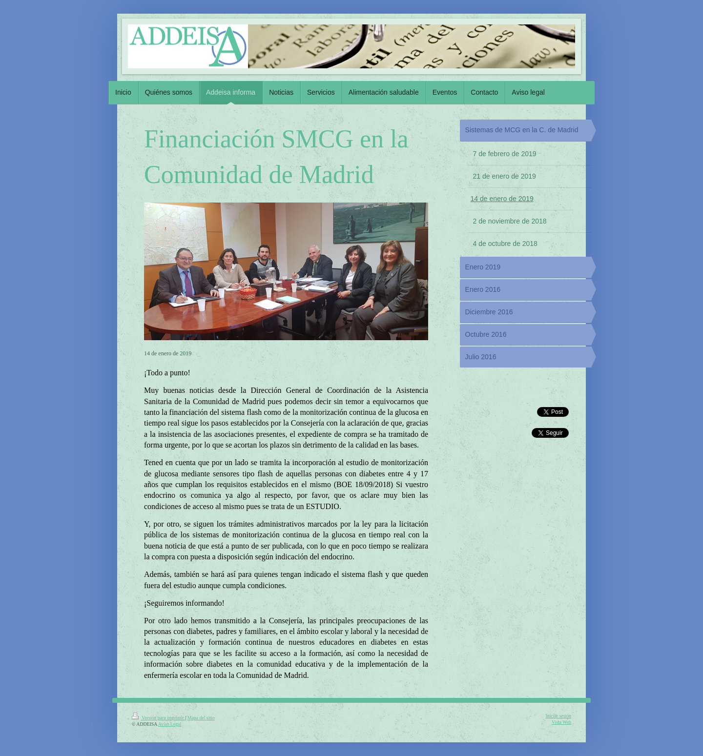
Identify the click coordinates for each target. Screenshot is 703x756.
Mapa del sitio (201, 717)
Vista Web (561, 722)
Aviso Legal (169, 724)
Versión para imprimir (158, 717)
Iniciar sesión (558, 715)
